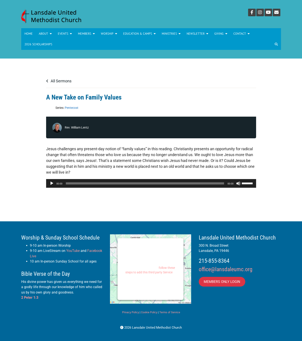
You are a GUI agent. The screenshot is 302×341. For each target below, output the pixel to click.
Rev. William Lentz (77, 127)
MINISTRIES (171, 34)
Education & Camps (139, 34)
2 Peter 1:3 (29, 297)
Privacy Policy (130, 312)
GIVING (220, 34)
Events (65, 34)
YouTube (73, 251)
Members (86, 34)
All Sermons (58, 81)
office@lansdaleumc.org (225, 269)
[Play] (52, 183)
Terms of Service (169, 312)
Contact (241, 34)
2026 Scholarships (38, 44)
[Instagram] (260, 12)
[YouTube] (268, 12)
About (45, 34)
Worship (109, 34)
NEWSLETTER (197, 34)
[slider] (145, 183)
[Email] (276, 12)
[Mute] (238, 183)
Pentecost (71, 107)
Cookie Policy (149, 312)
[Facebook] (252, 12)
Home (28, 34)
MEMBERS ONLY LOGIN (222, 282)
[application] (151, 183)
